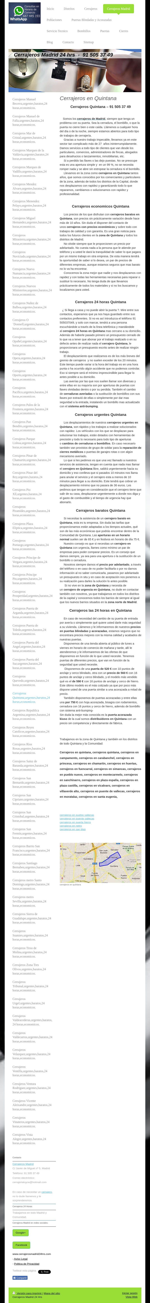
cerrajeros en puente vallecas (77, 818)
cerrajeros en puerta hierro (75, 822)
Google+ (21, 1232)
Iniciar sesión (130, 1293)
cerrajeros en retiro (71, 825)
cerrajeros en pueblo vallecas (77, 815)
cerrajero (47, 1192)
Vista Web (132, 1296)
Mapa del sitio (52, 1293)
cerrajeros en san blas (73, 829)
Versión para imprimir (27, 1293)
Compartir (20, 1278)
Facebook (21, 1245)
